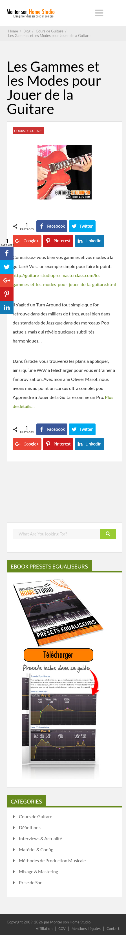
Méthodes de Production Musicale (52, 860)
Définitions (30, 827)
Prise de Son (31, 882)
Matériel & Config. (36, 849)
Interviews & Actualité (40, 838)
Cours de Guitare (28, 131)
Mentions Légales (86, 928)
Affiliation (44, 928)
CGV (62, 928)
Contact (113, 928)
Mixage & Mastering (38, 871)
